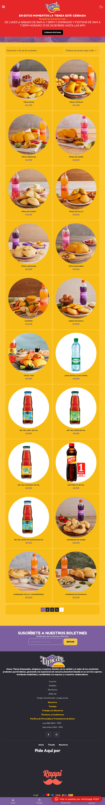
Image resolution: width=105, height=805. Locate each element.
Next (61, 610)
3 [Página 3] (52, 610)
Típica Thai (29, 375)
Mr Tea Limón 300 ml (76, 430)
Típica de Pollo (76, 211)
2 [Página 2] (47, 610)
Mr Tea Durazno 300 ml (28, 485)
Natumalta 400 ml (76, 485)
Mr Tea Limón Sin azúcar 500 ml (28, 540)
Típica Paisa (28, 102)
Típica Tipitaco (76, 102)
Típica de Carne (76, 157)
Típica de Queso (28, 211)
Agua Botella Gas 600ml (76, 375)
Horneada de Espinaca (76, 594)
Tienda (39, 801)
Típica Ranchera (76, 266)
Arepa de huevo (76, 321)
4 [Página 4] (56, 610)
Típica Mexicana (28, 157)
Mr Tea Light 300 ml (29, 430)
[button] (77, 799)
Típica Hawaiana (28, 266)
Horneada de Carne (76, 540)
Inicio (13, 801)
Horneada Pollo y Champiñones (28, 594)
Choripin (29, 321)
